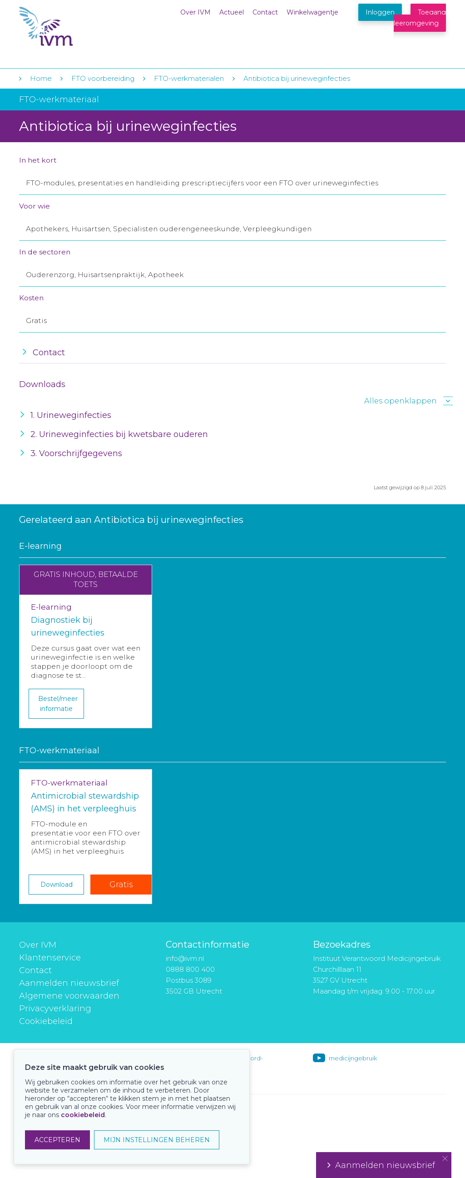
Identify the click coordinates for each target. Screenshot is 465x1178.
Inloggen (380, 12)
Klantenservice (50, 958)
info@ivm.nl (185, 958)
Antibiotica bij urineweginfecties (296, 78)
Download (56, 884)
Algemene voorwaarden (69, 996)
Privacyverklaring (55, 1009)
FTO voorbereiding (103, 78)
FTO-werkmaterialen (189, 78)
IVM (74, 26)
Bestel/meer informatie (58, 704)
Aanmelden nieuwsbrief (69, 983)
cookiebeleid (83, 1115)
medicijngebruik (353, 1058)
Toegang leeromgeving (420, 17)
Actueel (231, 12)
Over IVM (195, 12)
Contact (265, 12)
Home (41, 78)
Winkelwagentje (312, 12)
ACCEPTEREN (57, 1140)
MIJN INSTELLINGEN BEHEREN (157, 1140)
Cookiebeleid (46, 1021)
